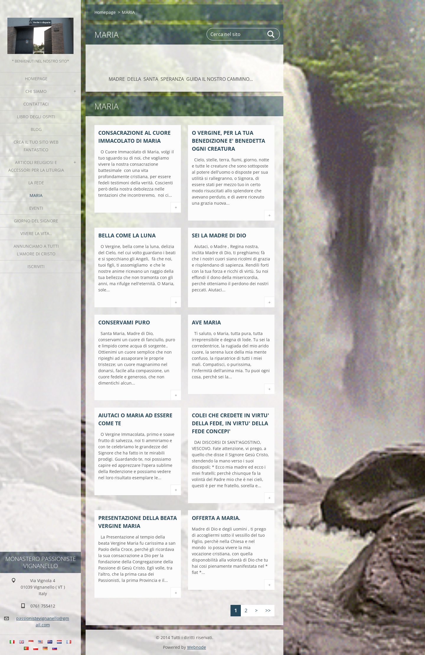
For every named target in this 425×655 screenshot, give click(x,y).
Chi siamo (36, 91)
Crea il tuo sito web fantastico (36, 145)
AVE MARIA (206, 322)
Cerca (271, 34)
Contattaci (36, 104)
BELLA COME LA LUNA (127, 235)
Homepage (36, 78)
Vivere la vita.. (36, 233)
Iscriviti (36, 266)
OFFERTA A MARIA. (216, 517)
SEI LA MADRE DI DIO (219, 235)
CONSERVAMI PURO (124, 322)
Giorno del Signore (36, 221)
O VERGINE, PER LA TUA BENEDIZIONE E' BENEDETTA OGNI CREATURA (228, 140)
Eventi (36, 208)
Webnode (196, 647)
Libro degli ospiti (36, 116)
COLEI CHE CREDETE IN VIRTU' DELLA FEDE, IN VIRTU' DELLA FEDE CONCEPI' (230, 423)
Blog (36, 129)
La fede (36, 182)
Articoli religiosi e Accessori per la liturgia (36, 166)
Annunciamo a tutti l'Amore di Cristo (36, 250)
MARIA (36, 195)
